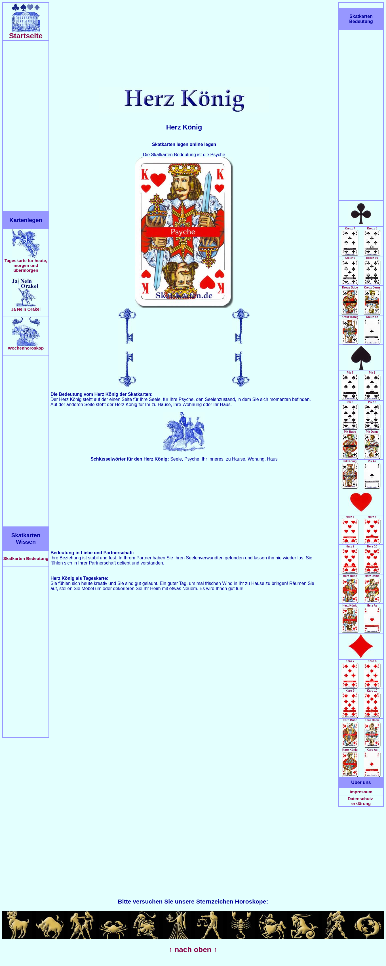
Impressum (361, 791)
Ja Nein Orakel (26, 307)
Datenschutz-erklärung (361, 801)
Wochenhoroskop (26, 346)
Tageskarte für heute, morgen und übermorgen (26, 263)
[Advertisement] (25, 126)
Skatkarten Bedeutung (25, 558)
